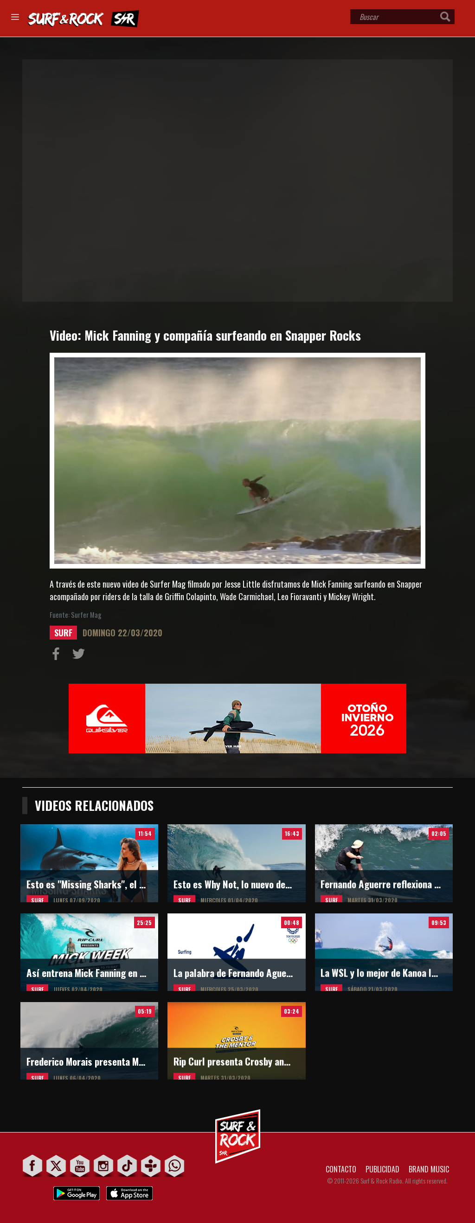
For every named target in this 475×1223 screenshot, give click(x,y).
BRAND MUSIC (429, 1169)
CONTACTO (341, 1169)
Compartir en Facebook (58, 655)
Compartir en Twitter (80, 655)
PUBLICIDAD (382, 1169)
